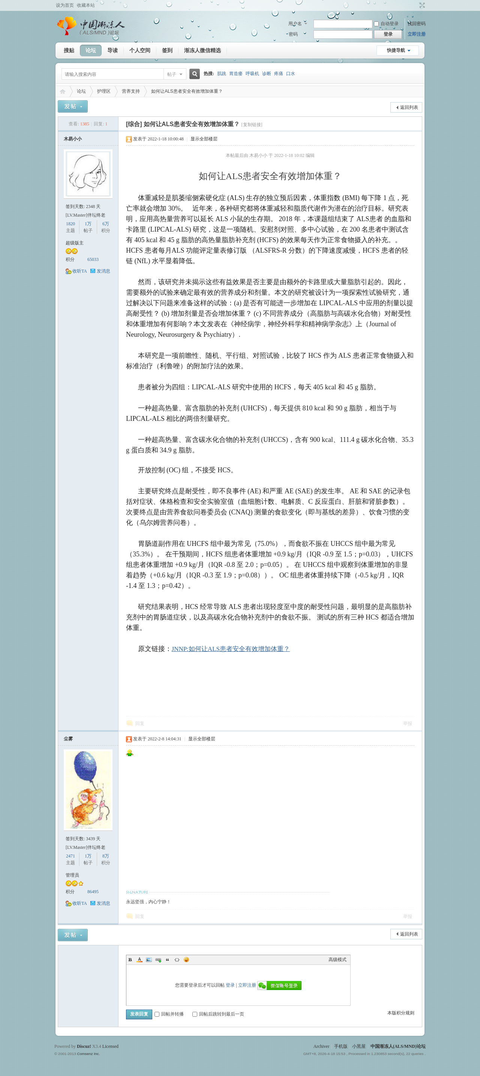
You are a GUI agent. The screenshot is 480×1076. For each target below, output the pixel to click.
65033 (93, 259)
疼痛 (278, 73)
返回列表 (409, 107)
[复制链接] (252, 124)
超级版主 (75, 243)
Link (158, 959)
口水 (290, 73)
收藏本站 (86, 5)
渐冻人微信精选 (202, 50)
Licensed (110, 1046)
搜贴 (69, 50)
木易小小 (73, 139)
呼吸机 (252, 73)
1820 (70, 223)
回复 (139, 723)
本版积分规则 (400, 1013)
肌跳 (221, 73)
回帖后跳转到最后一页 (218, 1014)
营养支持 (131, 91)
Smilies (186, 959)
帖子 (171, 74)
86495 (93, 891)
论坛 (91, 50)
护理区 (104, 91)
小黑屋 (359, 1046)
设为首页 (65, 5)
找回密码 (417, 23)
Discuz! (84, 1046)
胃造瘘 (236, 73)
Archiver (322, 1046)
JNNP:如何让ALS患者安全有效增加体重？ (231, 649)
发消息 (103, 271)
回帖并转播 (169, 1014)
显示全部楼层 (204, 139)
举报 (407, 723)
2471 (70, 856)
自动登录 (386, 23)
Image (149, 959)
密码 (293, 34)
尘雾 (68, 738)
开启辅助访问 (415, 5)
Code (177, 959)
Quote (167, 959)
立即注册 (417, 34)
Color (139, 959)
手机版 (341, 1046)
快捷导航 (396, 50)
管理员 (72, 875)
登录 (230, 985)
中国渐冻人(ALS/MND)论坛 (63, 91)
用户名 (295, 23)
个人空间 (139, 50)
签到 (167, 50)
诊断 (266, 73)
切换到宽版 (421, 5)
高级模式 (337, 959)
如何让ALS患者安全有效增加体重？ (187, 91)
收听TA (79, 271)
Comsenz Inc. (88, 1054)
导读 (112, 50)
